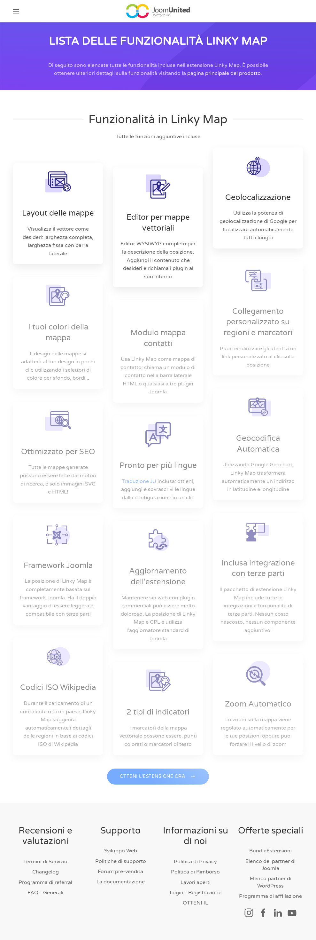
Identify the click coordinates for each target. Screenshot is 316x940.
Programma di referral (45, 882)
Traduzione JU (139, 481)
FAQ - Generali (45, 892)
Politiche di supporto (120, 861)
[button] (16, 11)
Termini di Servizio (45, 861)
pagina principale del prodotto (224, 76)
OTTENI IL (195, 903)
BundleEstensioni (270, 851)
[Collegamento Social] (249, 912)
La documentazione (120, 882)
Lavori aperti (196, 882)
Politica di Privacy (195, 861)
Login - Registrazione (195, 892)
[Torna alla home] (158, 11)
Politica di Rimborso (195, 872)
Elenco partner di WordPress (270, 882)
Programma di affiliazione (270, 896)
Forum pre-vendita (120, 871)
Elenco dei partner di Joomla (270, 865)
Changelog (45, 872)
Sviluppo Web (120, 851)
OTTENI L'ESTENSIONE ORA (158, 782)
